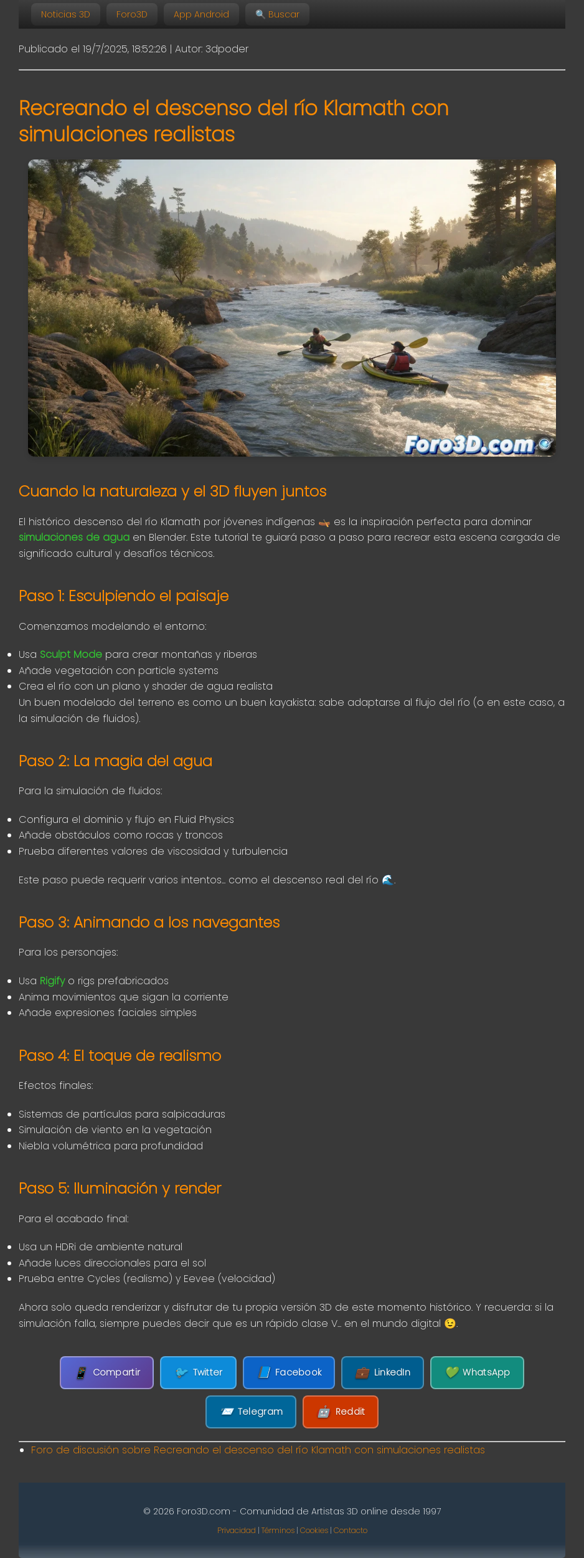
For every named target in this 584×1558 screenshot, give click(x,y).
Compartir (106, 1372)
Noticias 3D (65, 14)
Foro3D (132, 14)
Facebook (289, 1373)
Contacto (350, 1530)
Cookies (314, 1530)
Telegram (251, 1412)
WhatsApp (477, 1373)
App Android (201, 14)
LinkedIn (382, 1373)
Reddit (340, 1412)
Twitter (198, 1373)
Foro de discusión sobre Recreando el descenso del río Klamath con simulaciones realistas (258, 1450)
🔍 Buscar (277, 14)
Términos (277, 1530)
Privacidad (236, 1530)
